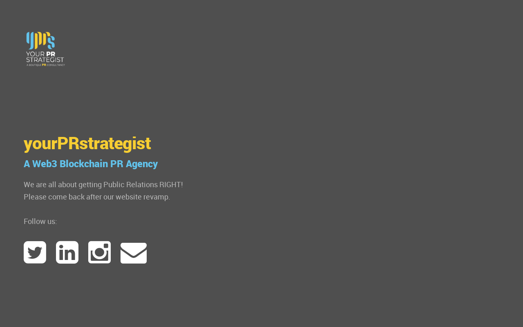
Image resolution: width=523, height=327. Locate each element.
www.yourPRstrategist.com (46, 49)
